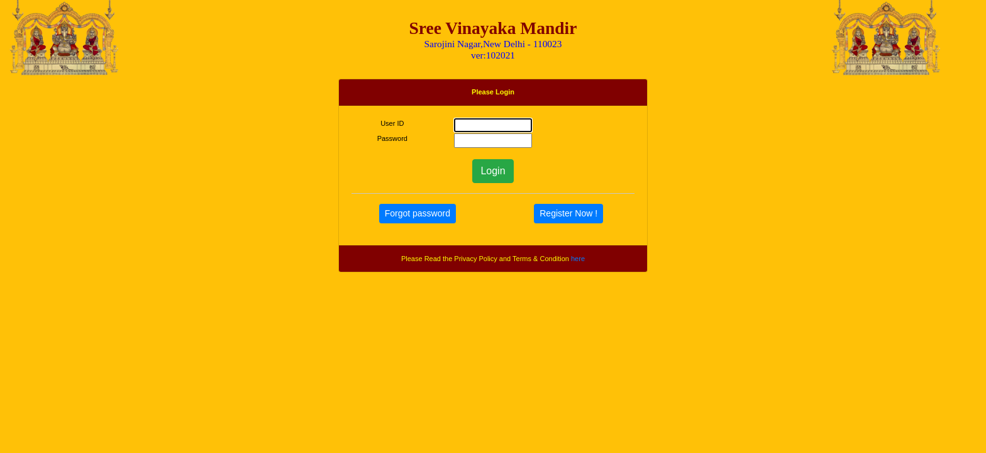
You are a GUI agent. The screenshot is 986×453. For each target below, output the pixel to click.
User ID (392, 123)
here (578, 258)
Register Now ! (568, 213)
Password (392, 138)
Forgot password (417, 213)
